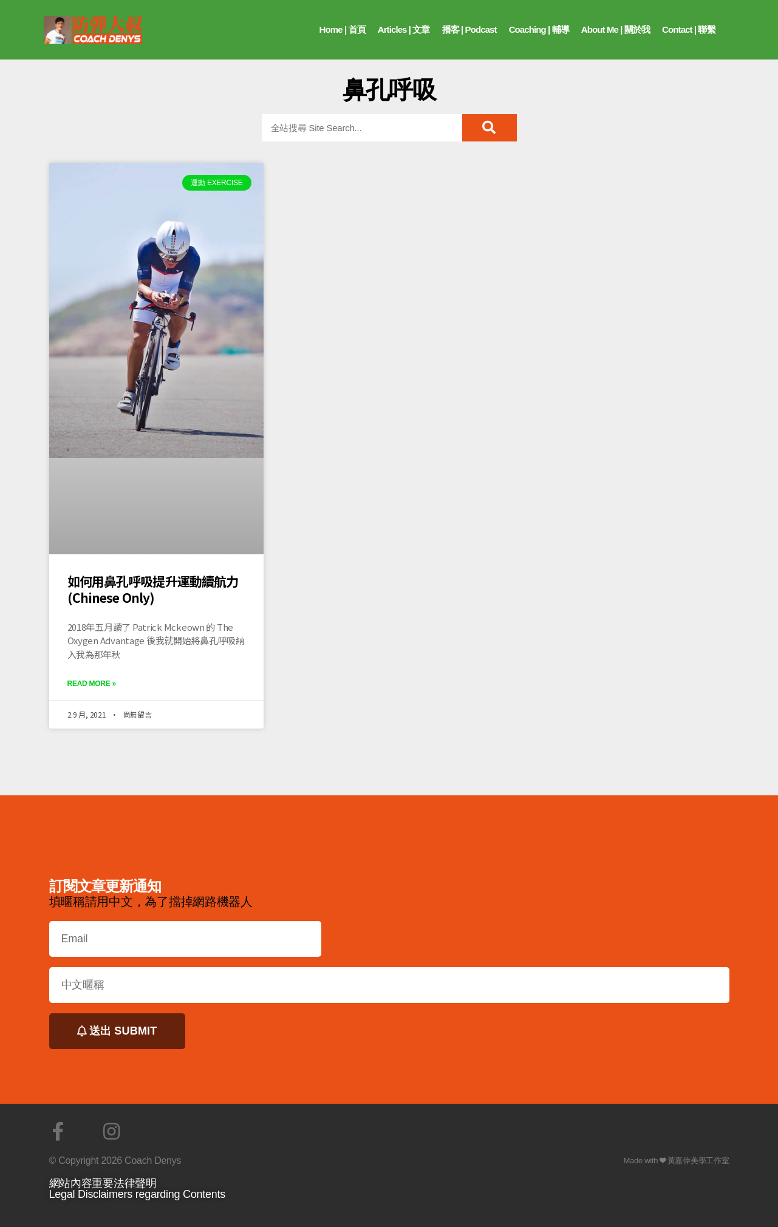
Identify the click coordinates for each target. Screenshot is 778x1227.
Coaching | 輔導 (539, 29)
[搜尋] (489, 127)
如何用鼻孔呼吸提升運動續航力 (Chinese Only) (153, 589)
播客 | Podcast (469, 29)
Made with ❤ (645, 1160)
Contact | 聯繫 (688, 29)
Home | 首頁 (342, 29)
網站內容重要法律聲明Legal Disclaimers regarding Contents (137, 1188)
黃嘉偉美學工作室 (698, 1160)
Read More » (91, 683)
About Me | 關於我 (615, 29)
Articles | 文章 (404, 29)
